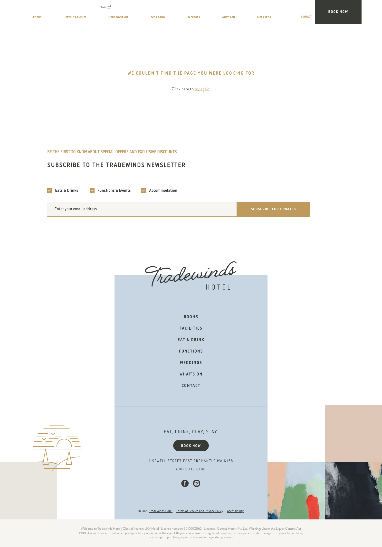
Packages (229, 13)
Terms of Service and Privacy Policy (199, 511)
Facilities (191, 328)
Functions (191, 351)
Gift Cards (289, 13)
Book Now (347, 12)
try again (202, 89)
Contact (318, 13)
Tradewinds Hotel (160, 511)
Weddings (191, 363)
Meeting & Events (117, 13)
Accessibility (235, 511)
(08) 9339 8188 (191, 469)
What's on (191, 374)
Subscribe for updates (273, 209)
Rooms (82, 13)
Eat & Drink (198, 13)
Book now (191, 446)
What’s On (258, 13)
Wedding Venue (160, 13)
